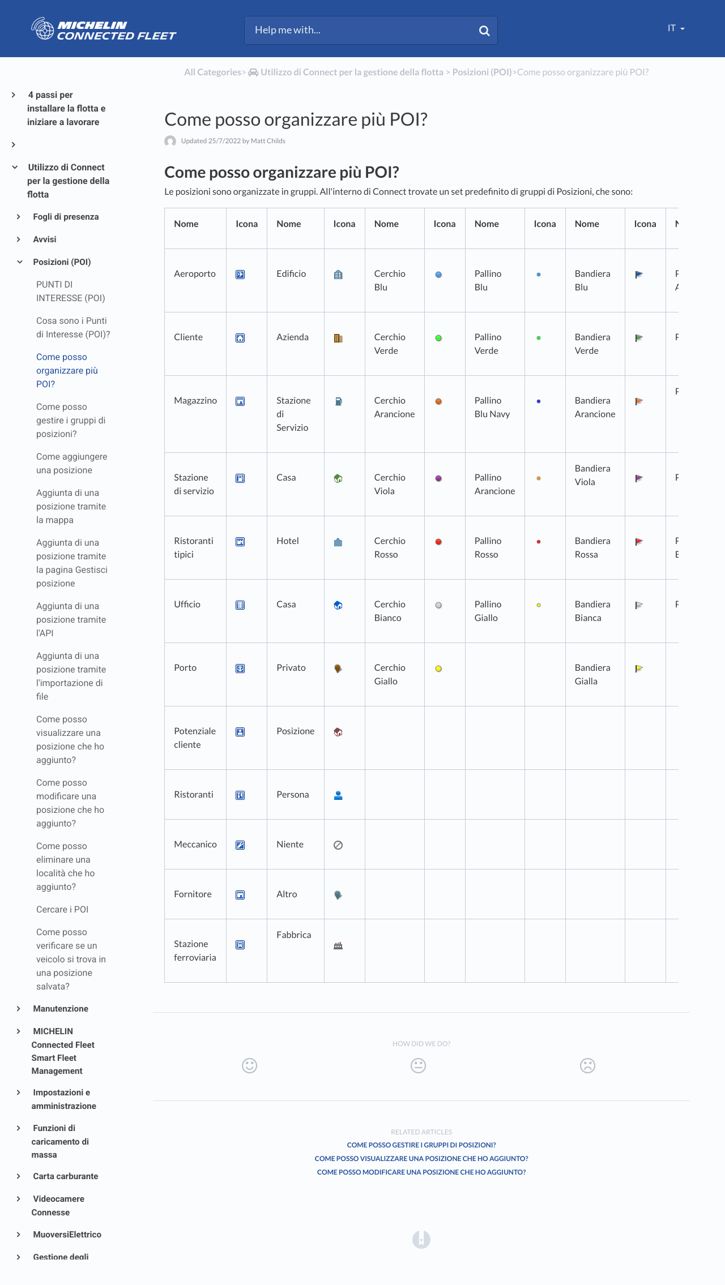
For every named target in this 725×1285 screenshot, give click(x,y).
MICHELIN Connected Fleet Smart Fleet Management (63, 1051)
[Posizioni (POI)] (482, 72)
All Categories (212, 72)
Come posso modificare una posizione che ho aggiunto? (421, 1172)
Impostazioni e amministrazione (64, 1099)
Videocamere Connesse (58, 1206)
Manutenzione (60, 1009)
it (672, 28)
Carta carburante (65, 1176)
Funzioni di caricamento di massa (60, 1141)
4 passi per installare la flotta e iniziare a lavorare (66, 108)
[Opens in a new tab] (421, 1239)
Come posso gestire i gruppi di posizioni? (421, 1145)
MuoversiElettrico (67, 1235)
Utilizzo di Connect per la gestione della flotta (68, 181)
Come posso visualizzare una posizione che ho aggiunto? (421, 1158)
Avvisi (44, 239)
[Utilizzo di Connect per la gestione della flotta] (344, 72)
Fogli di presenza (65, 217)
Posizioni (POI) (61, 262)
